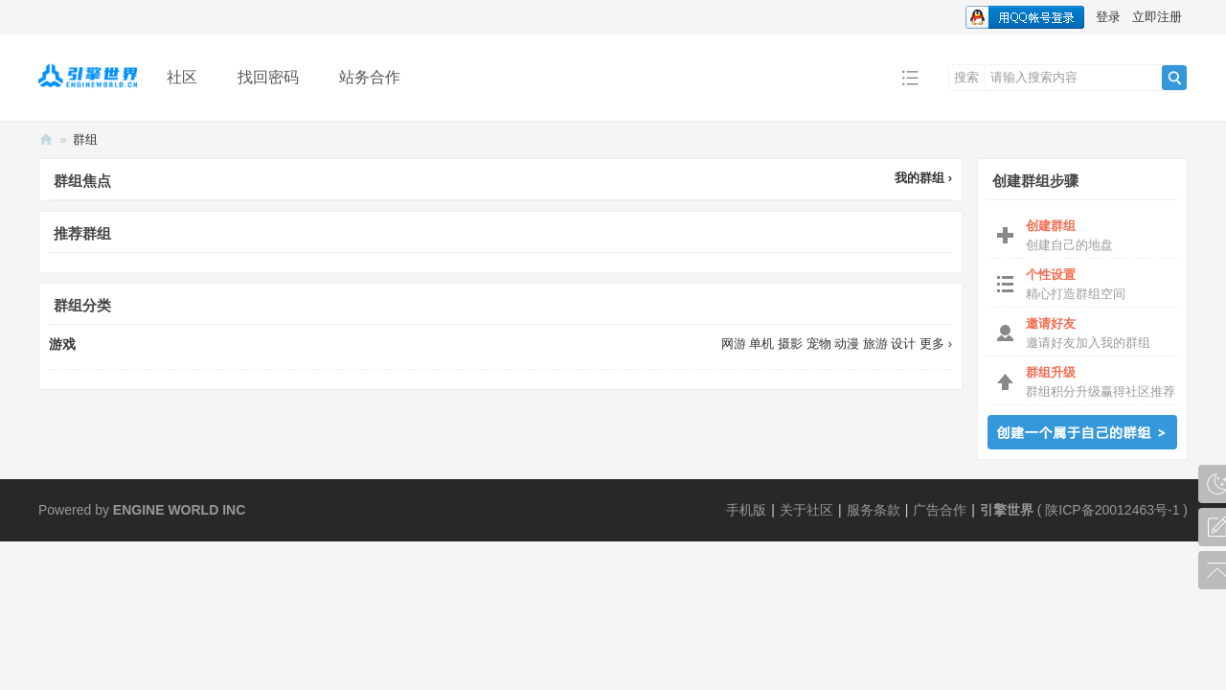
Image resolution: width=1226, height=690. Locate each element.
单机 (761, 343)
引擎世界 (1006, 510)
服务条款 (873, 510)
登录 (1108, 17)
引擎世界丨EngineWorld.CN (46, 139)
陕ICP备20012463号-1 (1112, 510)
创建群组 (1082, 432)
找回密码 (268, 77)
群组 (85, 139)
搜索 (966, 77)
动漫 (846, 343)
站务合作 (369, 77)
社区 (182, 77)
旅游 (875, 343)
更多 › (936, 343)
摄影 (790, 343)
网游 (733, 343)
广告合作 (939, 510)
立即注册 (1157, 17)
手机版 (746, 510)
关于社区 (806, 510)
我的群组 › (923, 178)
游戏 (62, 344)
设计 (903, 343)
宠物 (818, 343)
